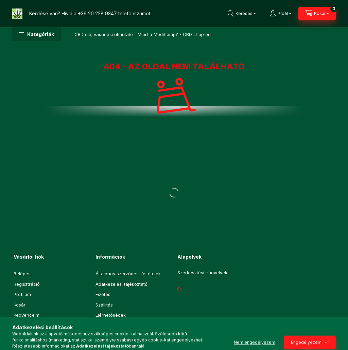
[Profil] (280, 13)
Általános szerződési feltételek (128, 273)
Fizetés (102, 294)
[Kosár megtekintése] (317, 13)
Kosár (19, 305)
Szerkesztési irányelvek (202, 272)
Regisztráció (27, 284)
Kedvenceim (26, 315)
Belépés (22, 273)
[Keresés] (242, 13)
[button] (36, 34)
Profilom (22, 294)
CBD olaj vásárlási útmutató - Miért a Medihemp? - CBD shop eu (142, 34)
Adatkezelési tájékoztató (121, 284)
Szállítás (104, 305)
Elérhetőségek (110, 315)
